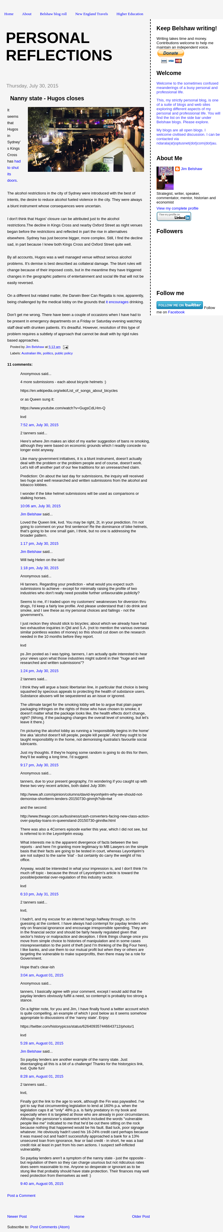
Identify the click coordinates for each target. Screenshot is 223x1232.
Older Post (141, 1216)
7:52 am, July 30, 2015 (39, 425)
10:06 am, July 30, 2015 (40, 506)
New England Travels (91, 14)
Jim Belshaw (31, 514)
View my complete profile (177, 208)
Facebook (176, 312)
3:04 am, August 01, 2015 (41, 975)
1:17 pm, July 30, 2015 (39, 543)
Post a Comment (21, 1195)
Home (9, 14)
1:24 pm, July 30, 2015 (39, 671)
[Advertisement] (69, 1207)
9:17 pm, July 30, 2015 (39, 765)
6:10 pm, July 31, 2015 (39, 894)
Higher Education (129, 14)
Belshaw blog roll (53, 14)
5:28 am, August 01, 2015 (41, 1043)
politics (48, 353)
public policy (64, 353)
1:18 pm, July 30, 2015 (39, 568)
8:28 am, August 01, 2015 (41, 1076)
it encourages (118, 302)
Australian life (31, 353)
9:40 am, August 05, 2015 (41, 1183)
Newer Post (17, 1216)
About (27, 14)
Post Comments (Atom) (50, 1227)
